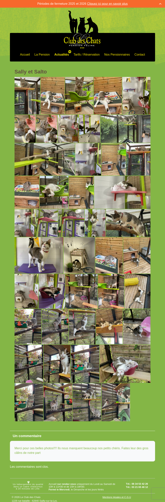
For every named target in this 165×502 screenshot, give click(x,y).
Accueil (25, 54)
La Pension (42, 54)
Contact (139, 54)
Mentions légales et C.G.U (117, 497)
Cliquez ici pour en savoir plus (107, 3)
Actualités (61, 54)
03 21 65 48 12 (140, 487)
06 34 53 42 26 (140, 483)
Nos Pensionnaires (117, 54)
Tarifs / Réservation (87, 54)
